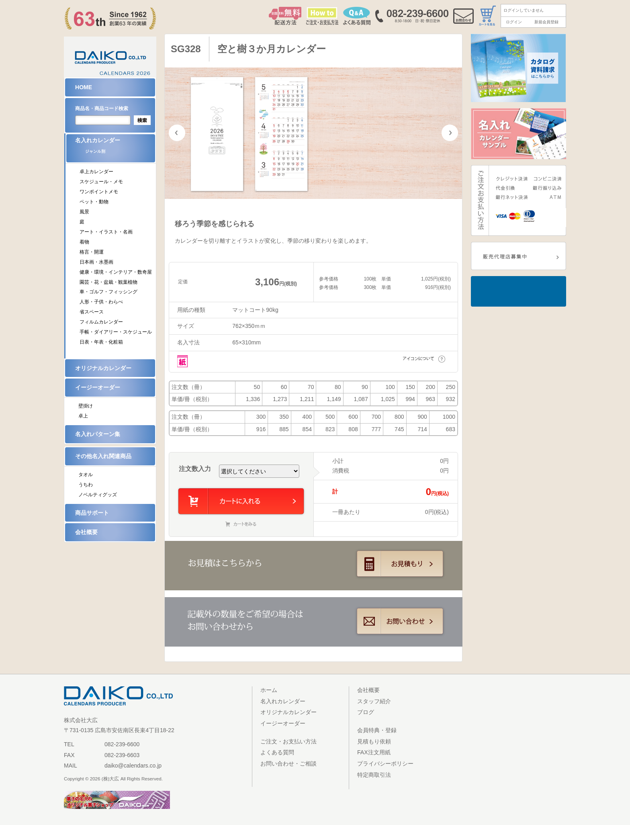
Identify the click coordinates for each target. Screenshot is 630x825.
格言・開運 (92, 252)
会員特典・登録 (377, 730)
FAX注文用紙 (374, 752)
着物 (84, 242)
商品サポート (92, 513)
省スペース (92, 312)
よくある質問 (277, 752)
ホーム (268, 690)
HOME (83, 87)
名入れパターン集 (97, 434)
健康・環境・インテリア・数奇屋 (116, 272)
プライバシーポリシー (385, 763)
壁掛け (85, 406)
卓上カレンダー (96, 171)
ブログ (365, 712)
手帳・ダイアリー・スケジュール (116, 332)
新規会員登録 (546, 22)
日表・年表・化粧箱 (101, 342)
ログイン (514, 22)
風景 (84, 212)
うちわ (85, 484)
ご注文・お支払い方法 (288, 741)
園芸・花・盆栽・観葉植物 (108, 282)
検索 (142, 120)
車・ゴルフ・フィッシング (108, 292)
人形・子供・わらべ (101, 302)
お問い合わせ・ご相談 (288, 763)
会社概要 (86, 532)
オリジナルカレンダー (103, 368)
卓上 (83, 416)
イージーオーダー (97, 387)
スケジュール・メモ (101, 181)
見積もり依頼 (374, 741)
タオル (85, 474)
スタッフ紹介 (374, 701)
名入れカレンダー (115, 148)
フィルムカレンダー (101, 322)
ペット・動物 (94, 202)
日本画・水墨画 (96, 262)
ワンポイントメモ (99, 191)
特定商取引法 (374, 775)
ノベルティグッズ (97, 494)
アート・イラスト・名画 (106, 232)
